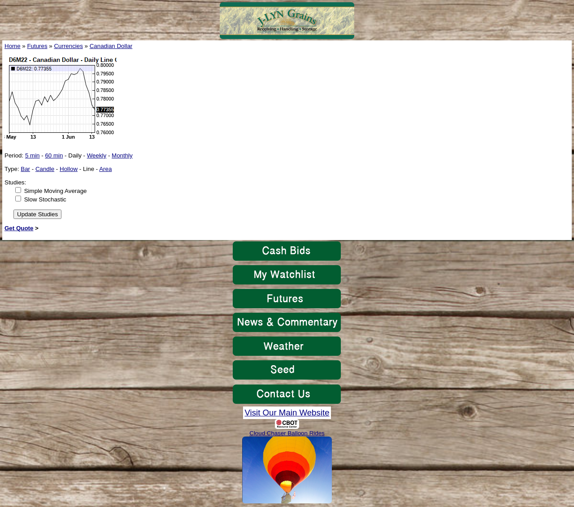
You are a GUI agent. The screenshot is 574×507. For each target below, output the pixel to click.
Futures (37, 46)
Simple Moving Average (55, 191)
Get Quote (18, 228)
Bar (25, 169)
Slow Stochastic (45, 199)
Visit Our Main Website (286, 412)
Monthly (122, 155)
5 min (32, 155)
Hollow (69, 169)
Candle (44, 169)
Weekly (96, 155)
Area (105, 169)
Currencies (68, 46)
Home (12, 46)
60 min (54, 155)
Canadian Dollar (111, 46)
